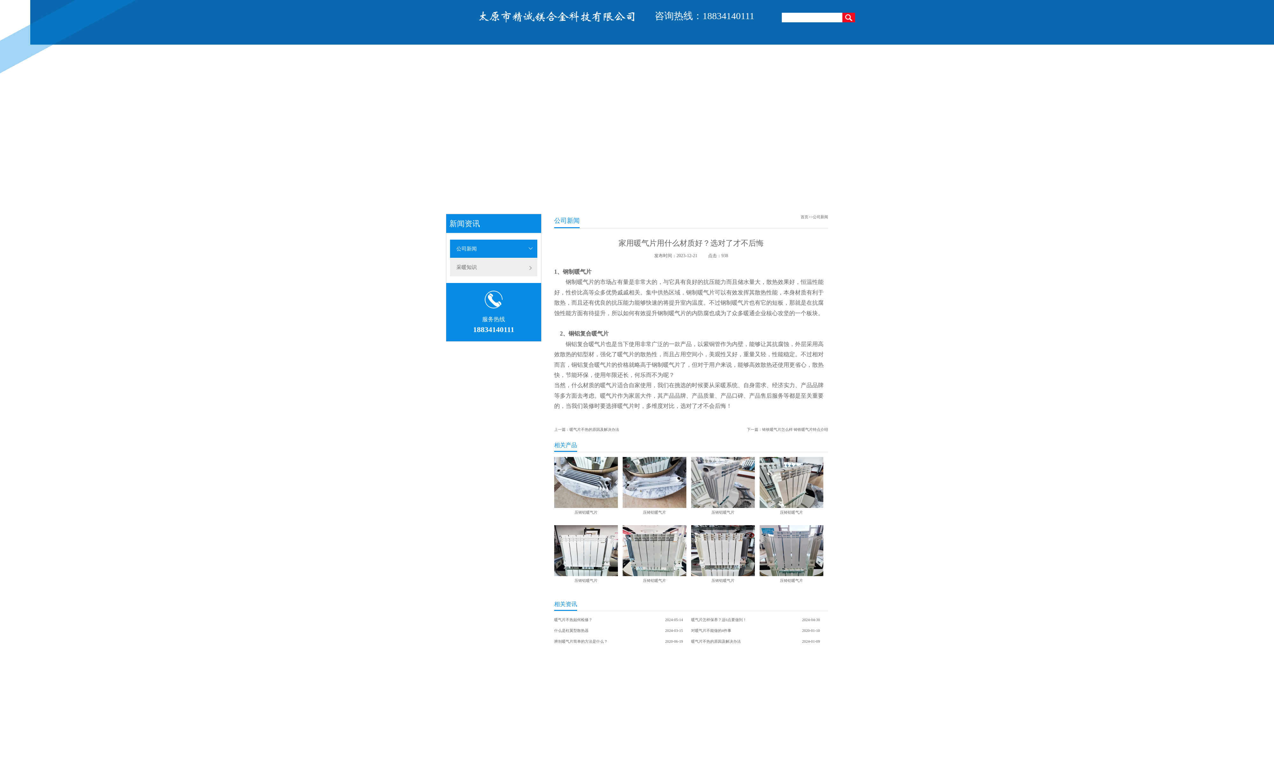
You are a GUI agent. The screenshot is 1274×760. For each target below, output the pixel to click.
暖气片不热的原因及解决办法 (594, 429)
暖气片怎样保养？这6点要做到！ (719, 620)
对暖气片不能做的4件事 (711, 630)
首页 (804, 217)
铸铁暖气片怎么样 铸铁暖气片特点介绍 (795, 429)
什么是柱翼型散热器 (571, 630)
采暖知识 (466, 267)
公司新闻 (466, 248)
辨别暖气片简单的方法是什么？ (581, 641)
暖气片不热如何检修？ (573, 620)
